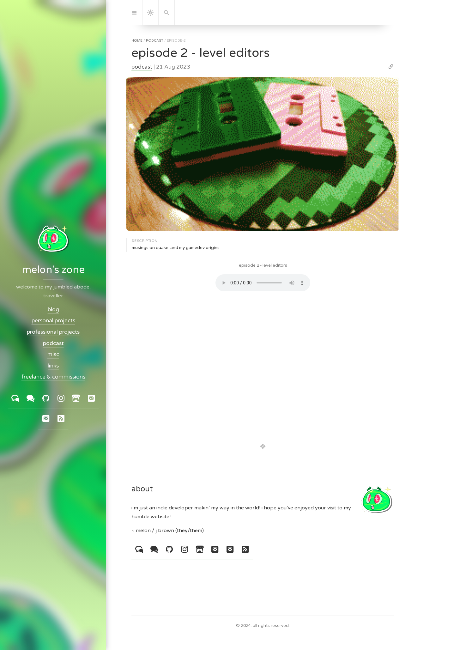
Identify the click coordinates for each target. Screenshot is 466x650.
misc (53, 354)
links (53, 365)
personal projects (53, 320)
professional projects (53, 332)
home (136, 41)
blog (53, 309)
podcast (154, 41)
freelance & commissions (53, 377)
